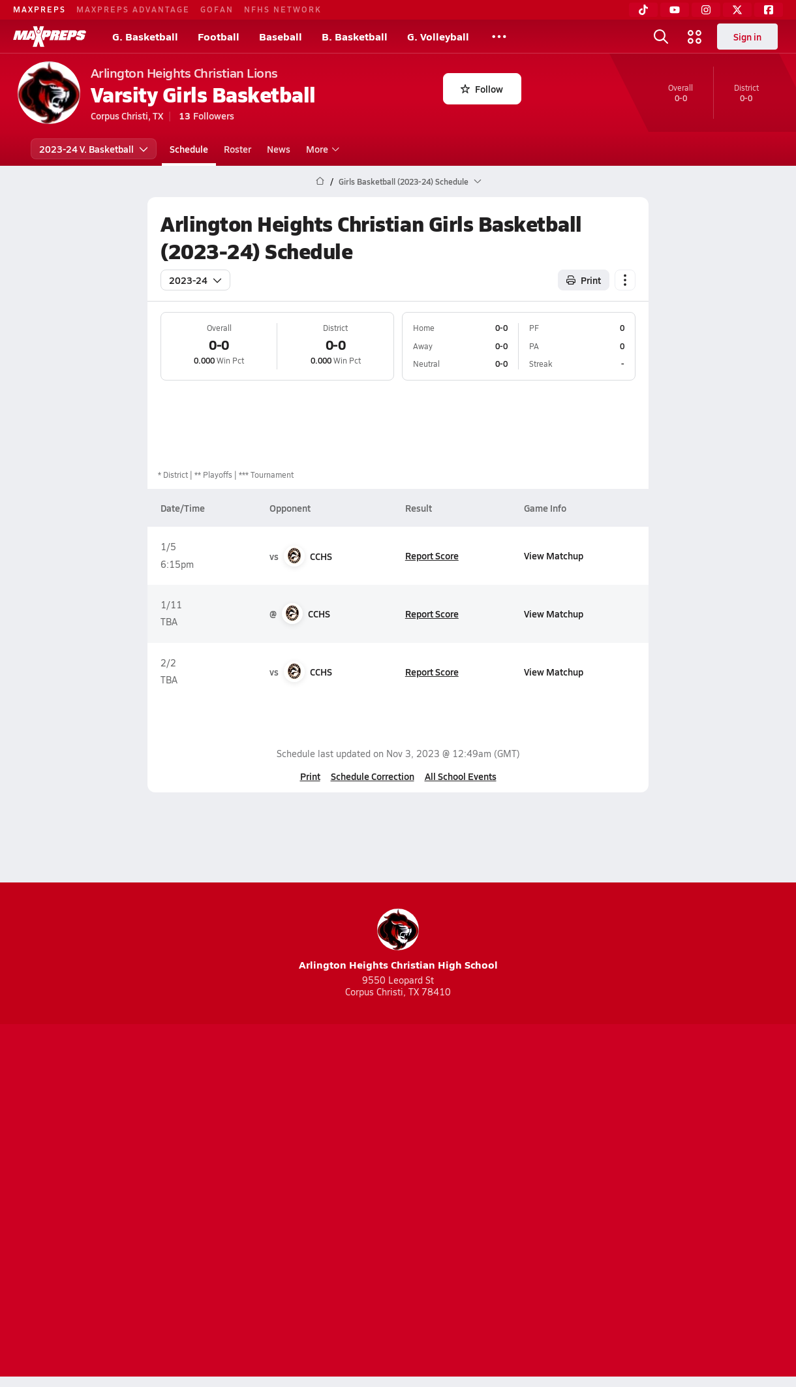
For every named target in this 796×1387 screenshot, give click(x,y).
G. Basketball (145, 36)
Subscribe (244, 1202)
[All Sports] (499, 37)
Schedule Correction (372, 776)
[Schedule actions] (625, 280)
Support (678, 1202)
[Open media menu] (695, 37)
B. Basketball (355, 36)
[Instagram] (706, 10)
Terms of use (394, 1202)
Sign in (747, 36)
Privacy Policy (315, 1202)
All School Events (461, 776)
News (278, 148)
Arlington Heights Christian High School (398, 940)
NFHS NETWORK (283, 9)
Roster (237, 148)
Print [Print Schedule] (583, 280)
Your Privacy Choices (588, 1202)
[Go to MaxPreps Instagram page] (398, 1150)
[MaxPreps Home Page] (320, 181)
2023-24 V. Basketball (93, 148)
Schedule (189, 148)
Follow (482, 88)
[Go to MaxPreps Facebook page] (492, 1150)
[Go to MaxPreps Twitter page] (445, 1150)
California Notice (482, 1202)
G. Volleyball (438, 36)
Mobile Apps (177, 1202)
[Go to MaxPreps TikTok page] (304, 1150)
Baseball (280, 36)
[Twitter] (737, 10)
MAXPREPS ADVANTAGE (133, 9)
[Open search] (661, 37)
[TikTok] (643, 10)
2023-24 (195, 280)
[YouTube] (674, 10)
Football (218, 36)
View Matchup (553, 555)
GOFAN (217, 9)
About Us (112, 1202)
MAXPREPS (39, 9)
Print (310, 776)
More (321, 148)
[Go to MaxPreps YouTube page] (351, 1150)
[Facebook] (768, 10)
